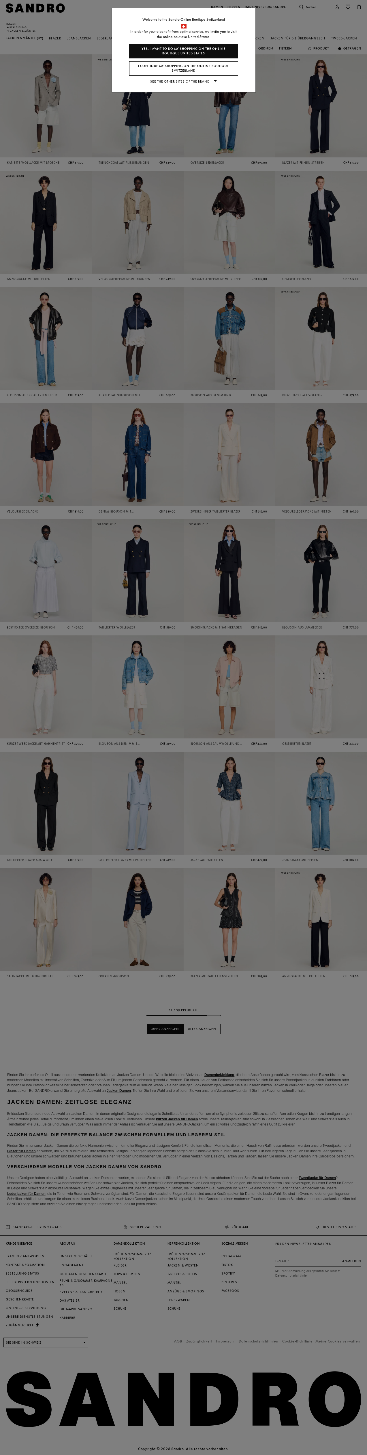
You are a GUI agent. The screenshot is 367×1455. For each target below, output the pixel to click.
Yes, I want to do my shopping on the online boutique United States (184, 51)
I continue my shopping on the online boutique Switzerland (183, 68)
